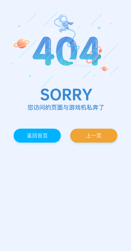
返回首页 (37, 135)
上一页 (94, 135)
